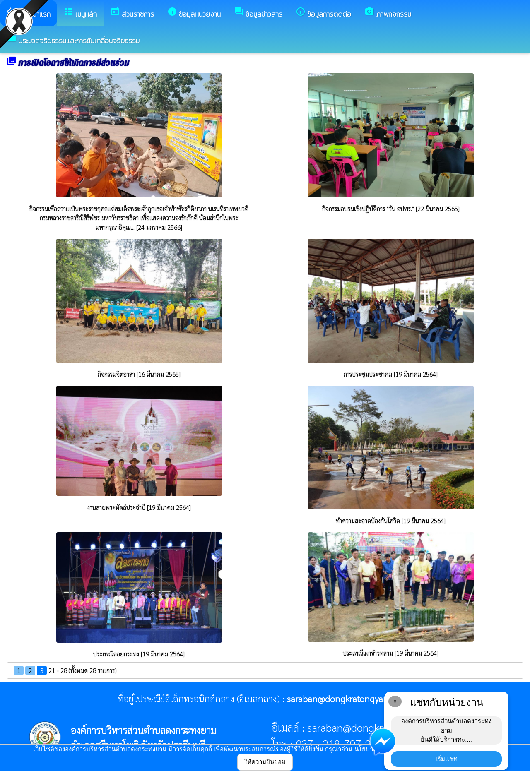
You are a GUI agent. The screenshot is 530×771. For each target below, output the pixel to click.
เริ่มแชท (447, 758)
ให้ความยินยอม (265, 761)
